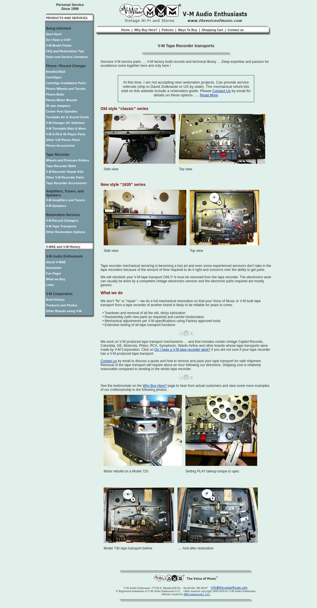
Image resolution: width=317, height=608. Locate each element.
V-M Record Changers (62, 220)
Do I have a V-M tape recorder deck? (182, 350)
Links (50, 285)
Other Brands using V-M (63, 311)
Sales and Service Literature (67, 57)
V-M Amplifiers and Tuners (65, 200)
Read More (209, 95)
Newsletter (54, 267)
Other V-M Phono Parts (63, 140)
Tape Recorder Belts (61, 166)
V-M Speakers (56, 205)
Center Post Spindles (61, 111)
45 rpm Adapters (58, 105)
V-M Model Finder (59, 45)
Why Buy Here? (145, 30)
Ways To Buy (187, 30)
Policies (168, 30)
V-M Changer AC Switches (65, 122)
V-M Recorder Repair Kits (64, 171)
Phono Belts (55, 94)
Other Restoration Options (65, 232)
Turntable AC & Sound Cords (67, 117)
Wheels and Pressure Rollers (67, 160)
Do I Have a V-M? (58, 39)
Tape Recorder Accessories (66, 183)
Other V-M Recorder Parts (65, 177)
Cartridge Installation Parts (66, 83)
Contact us (236, 30)
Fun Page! (53, 273)
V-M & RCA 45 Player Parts (65, 134)
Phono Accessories (60, 145)
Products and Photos (61, 305)
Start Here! (54, 34)
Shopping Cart (212, 30)
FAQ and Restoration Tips (65, 51)
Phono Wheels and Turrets (65, 88)
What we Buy (55, 279)
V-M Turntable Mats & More (66, 128)
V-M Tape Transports (61, 226)
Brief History (55, 299)
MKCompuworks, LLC (197, 594)
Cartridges (54, 77)
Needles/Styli (55, 71)
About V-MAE (56, 262)
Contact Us (221, 91)
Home (125, 30)
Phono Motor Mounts (61, 100)
